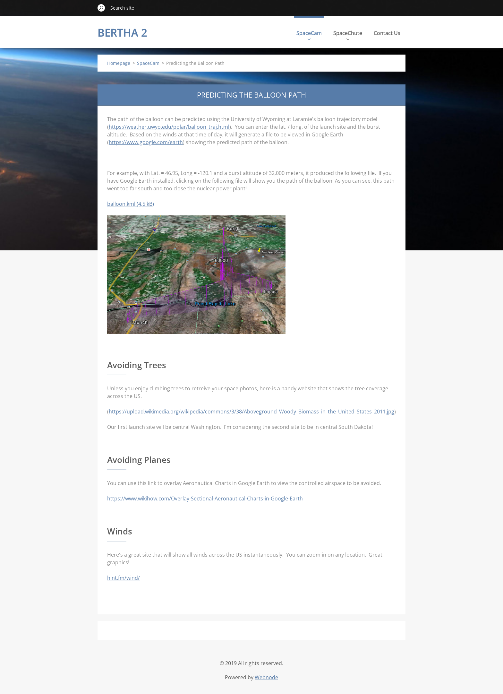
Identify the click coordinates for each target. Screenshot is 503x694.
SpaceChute (348, 35)
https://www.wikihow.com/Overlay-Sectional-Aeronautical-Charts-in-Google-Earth (205, 498)
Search (101, 7)
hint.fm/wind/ (123, 577)
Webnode (266, 677)
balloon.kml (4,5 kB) (130, 203)
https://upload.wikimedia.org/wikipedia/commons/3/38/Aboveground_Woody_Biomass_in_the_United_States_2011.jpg (251, 411)
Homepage (118, 63)
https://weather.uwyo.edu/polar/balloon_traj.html (169, 126)
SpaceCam (309, 35)
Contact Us (387, 33)
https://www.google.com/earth (146, 142)
